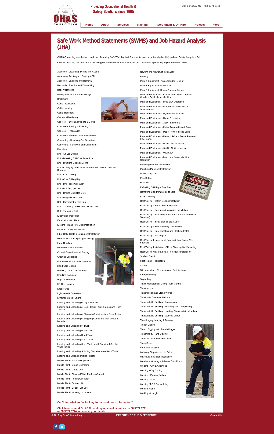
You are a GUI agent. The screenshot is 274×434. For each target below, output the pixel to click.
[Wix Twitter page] (62, 426)
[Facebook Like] (89, 429)
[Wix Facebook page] (56, 426)
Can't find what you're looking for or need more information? (95, 402)
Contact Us (216, 415)
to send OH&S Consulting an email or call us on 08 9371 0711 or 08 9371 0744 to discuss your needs (102, 410)
